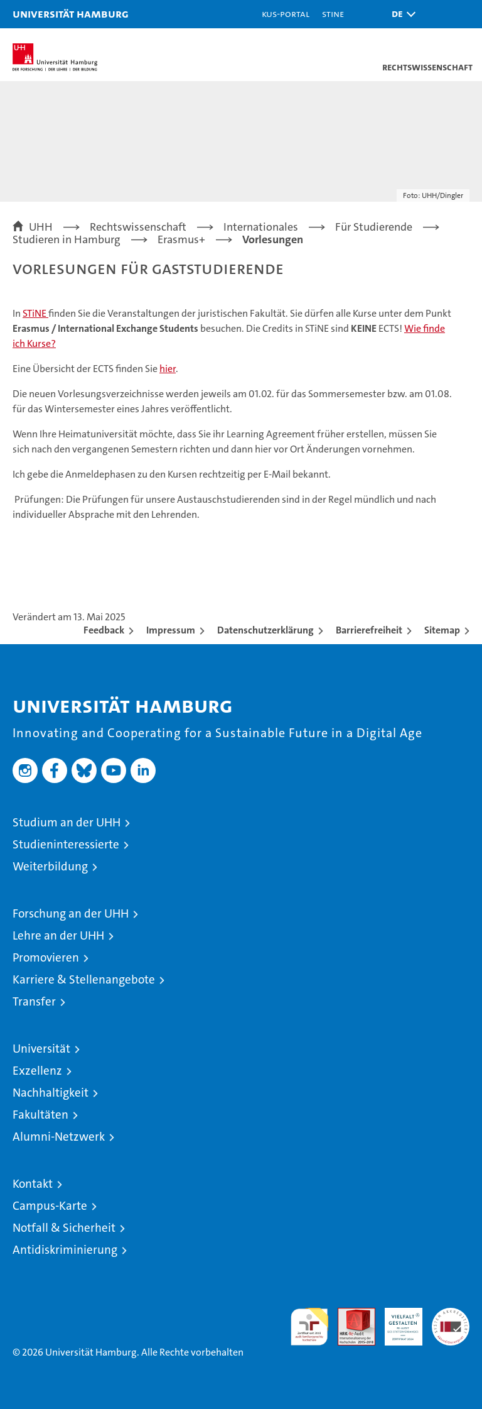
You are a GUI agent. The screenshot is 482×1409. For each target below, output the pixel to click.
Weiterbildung (50, 866)
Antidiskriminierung (65, 1250)
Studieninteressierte (66, 844)
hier (167, 368)
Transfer (34, 1001)
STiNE (35, 313)
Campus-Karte (50, 1206)
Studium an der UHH (66, 822)
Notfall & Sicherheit (64, 1228)
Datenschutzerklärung (265, 630)
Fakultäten (40, 1114)
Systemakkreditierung (450, 1314)
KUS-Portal (285, 13)
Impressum (170, 630)
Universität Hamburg (71, 13)
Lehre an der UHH (58, 935)
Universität (41, 1048)
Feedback (103, 630)
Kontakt (33, 1184)
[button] (400, 14)
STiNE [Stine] (333, 13)
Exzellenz (37, 1070)
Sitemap (442, 630)
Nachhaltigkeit (50, 1092)
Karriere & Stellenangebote (84, 979)
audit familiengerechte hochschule (309, 1327)
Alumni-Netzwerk (59, 1136)
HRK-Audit (397, 1321)
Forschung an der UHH (71, 913)
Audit (350, 1314)
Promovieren (46, 957)
